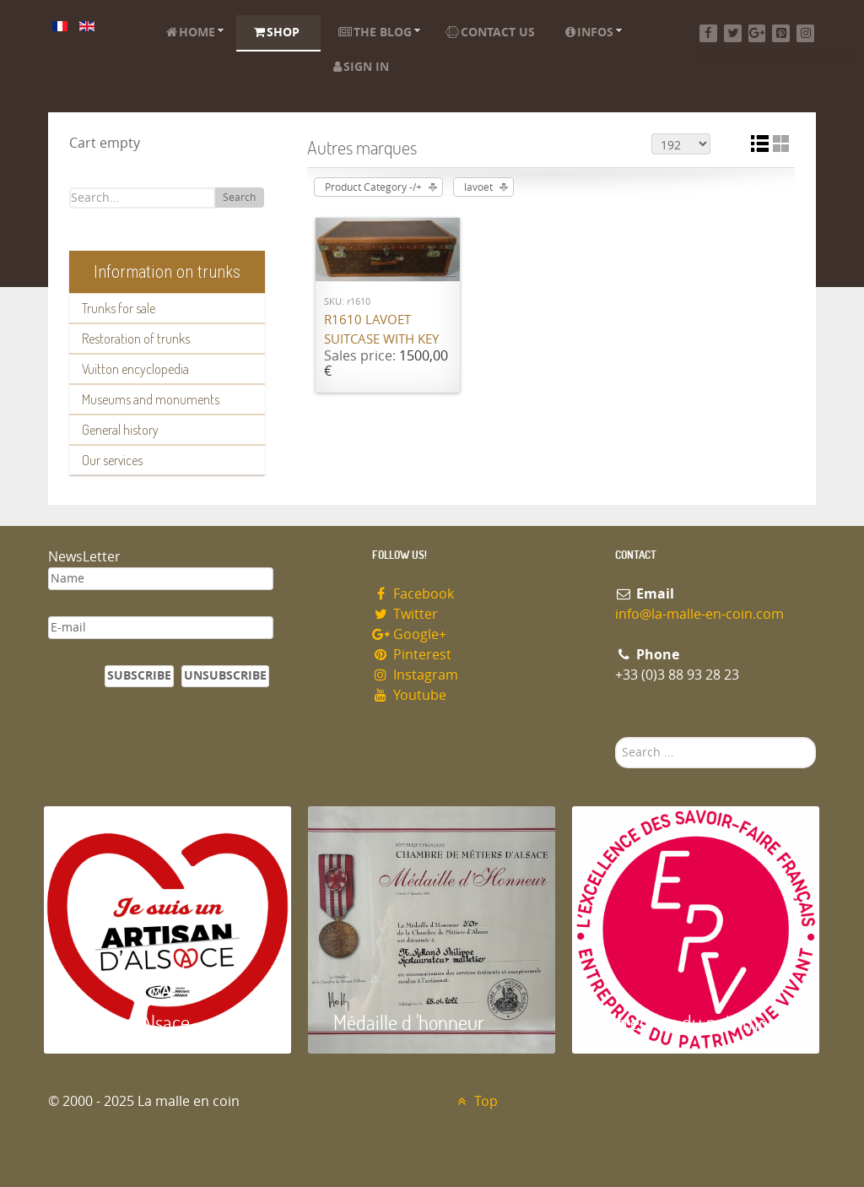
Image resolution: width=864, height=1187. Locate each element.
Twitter (405, 614)
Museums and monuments (150, 399)
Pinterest (411, 655)
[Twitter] (733, 33)
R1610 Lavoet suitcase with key (381, 329)
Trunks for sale (118, 308)
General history (120, 429)
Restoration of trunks (136, 338)
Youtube (409, 695)
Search (239, 197)
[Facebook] (708, 33)
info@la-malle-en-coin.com (699, 614)
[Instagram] (805, 33)
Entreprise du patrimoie (689, 1022)
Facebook (413, 594)
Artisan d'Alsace (129, 1022)
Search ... (615, 737)
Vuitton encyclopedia (135, 368)
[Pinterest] (781, 33)
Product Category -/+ (373, 187)
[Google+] (757, 33)
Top (475, 1101)
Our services (112, 460)
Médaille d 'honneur (408, 1022)
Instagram (415, 675)
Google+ (409, 634)
